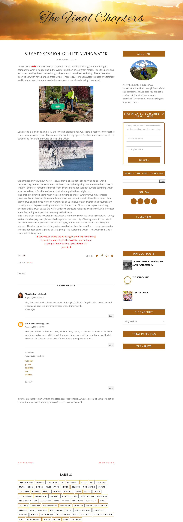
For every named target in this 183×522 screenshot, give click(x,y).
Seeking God (40, 496)
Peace (48, 487)
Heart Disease (56, 510)
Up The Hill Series (69, 496)
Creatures (35, 505)
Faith (56, 487)
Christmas (52, 482)
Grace (84, 482)
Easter (87, 492)
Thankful (54, 496)
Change (39, 487)
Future (101, 487)
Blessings (68, 492)
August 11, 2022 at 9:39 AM (34, 298)
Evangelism (65, 505)
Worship (56, 519)
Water (30, 262)
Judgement (99, 510)
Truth (22, 487)
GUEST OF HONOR (140, 292)
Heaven (65, 487)
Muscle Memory (63, 515)
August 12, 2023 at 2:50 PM (34, 356)
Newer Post (27, 463)
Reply (111, 316)
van (26, 371)
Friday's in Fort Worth (96, 505)
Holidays (76, 487)
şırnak (28, 364)
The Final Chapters (91, 18)
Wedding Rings (33, 519)
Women (47, 519)
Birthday (57, 492)
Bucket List (91, 501)
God (32, 510)
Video (21, 519)
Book (30, 487)
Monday (34, 515)
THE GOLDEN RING (140, 277)
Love (62, 482)
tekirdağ (29, 367)
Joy (35, 501)
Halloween (42, 510)
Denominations (50, 505)
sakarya (28, 374)
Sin (91, 482)
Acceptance (45, 501)
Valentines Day (87, 496)
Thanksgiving (89, 487)
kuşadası (29, 360)
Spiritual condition (103, 515)
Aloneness (102, 496)
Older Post (105, 463)
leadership (76, 519)
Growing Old (25, 501)
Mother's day (47, 515)
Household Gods (82, 510)
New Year (36, 492)
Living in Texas (25, 496)
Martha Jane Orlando (36, 294)
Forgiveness (72, 482)
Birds (56, 501)
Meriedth (23, 515)
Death (78, 492)
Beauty (46, 492)
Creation (40, 482)
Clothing (23, 505)
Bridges (65, 501)
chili (65, 519)
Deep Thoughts (26, 482)
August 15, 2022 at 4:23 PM (34, 327)
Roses (75, 515)
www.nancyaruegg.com (37, 323)
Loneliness (24, 492)
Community (101, 482)
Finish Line (78, 505)
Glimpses (23, 510)
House (69, 510)
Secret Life (86, 515)
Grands (97, 492)
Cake (102, 501)
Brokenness (77, 501)
